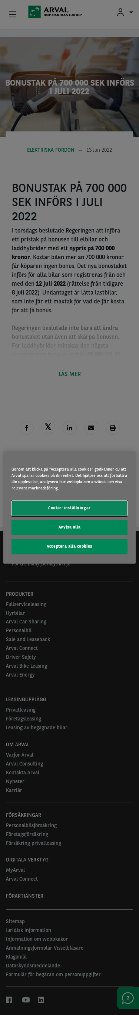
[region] (69, 507)
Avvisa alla (69, 527)
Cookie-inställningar (69, 507)
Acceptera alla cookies (69, 546)
